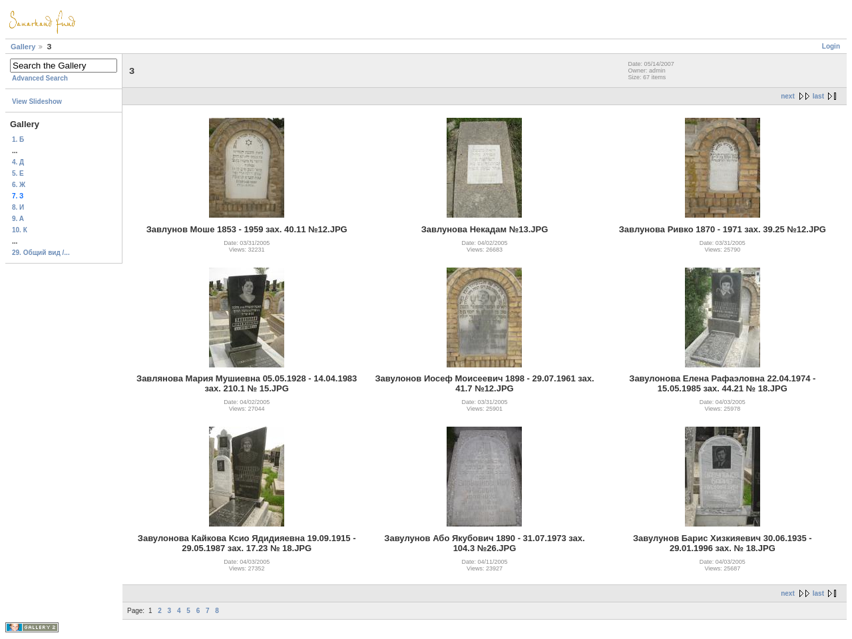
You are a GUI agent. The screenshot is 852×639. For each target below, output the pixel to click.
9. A (18, 218)
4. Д (18, 162)
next (788, 96)
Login (831, 46)
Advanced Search (40, 78)
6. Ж (18, 184)
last (818, 96)
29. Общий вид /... (41, 252)
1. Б (18, 139)
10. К (19, 230)
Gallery (23, 47)
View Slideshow (37, 101)
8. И (18, 207)
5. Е (18, 173)
